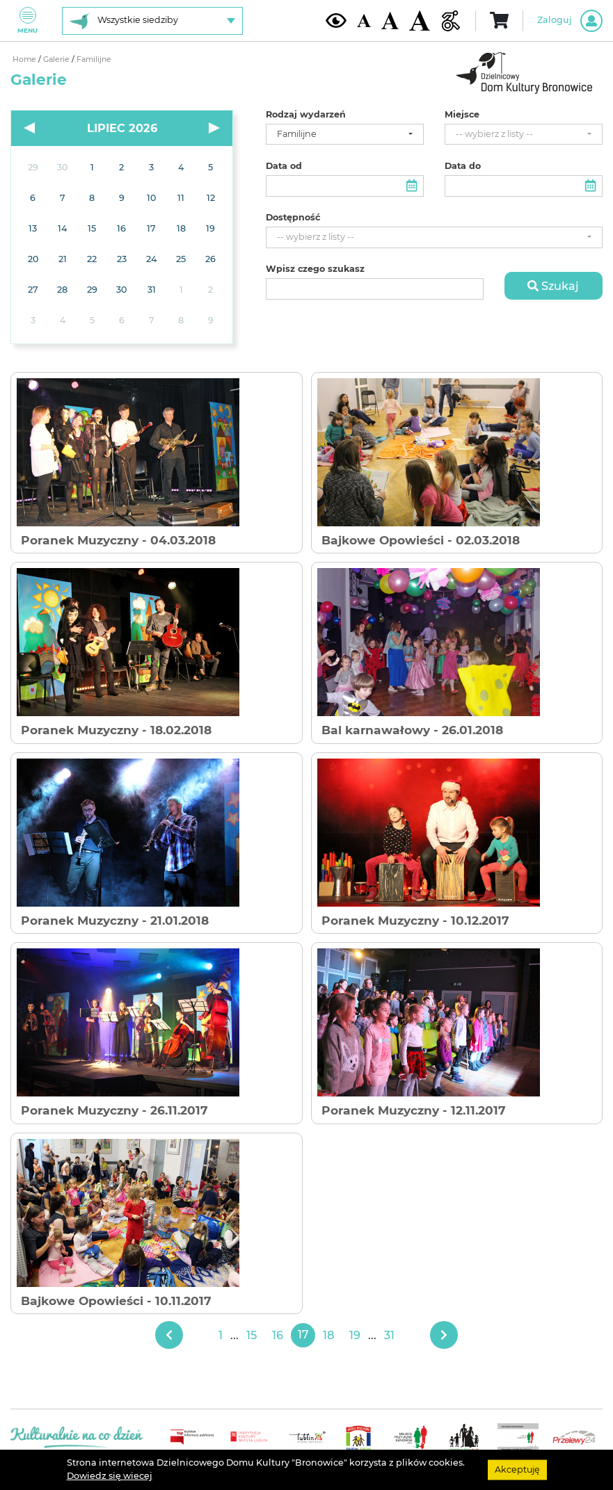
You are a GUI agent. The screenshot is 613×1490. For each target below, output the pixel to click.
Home (25, 59)
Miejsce (462, 115)
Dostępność (293, 217)
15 (251, 1335)
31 (389, 1335)
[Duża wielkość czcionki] (419, 20)
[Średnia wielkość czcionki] (390, 20)
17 (303, 1334)
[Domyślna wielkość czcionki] (364, 20)
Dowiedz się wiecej (109, 1476)
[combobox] (345, 134)
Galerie (57, 59)
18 (328, 1335)
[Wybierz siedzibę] (152, 21)
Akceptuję (517, 1469)
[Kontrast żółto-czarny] (336, 20)
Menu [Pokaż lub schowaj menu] (27, 20)
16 (277, 1335)
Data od (284, 166)
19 (354, 1335)
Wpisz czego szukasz (315, 269)
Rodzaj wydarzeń (306, 115)
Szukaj (553, 286)
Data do (463, 166)
